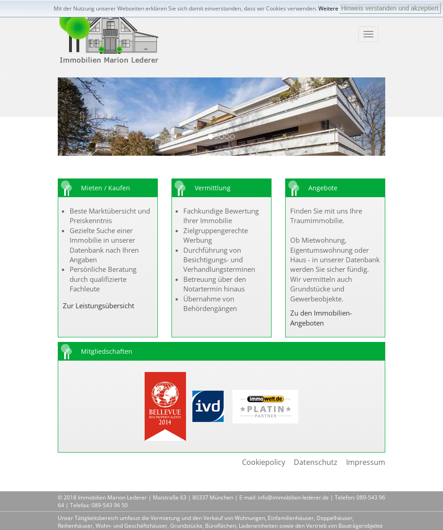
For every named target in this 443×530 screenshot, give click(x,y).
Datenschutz (315, 462)
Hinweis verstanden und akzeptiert (389, 8)
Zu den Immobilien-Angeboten (321, 317)
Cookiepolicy (263, 462)
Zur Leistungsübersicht (98, 305)
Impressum (365, 462)
